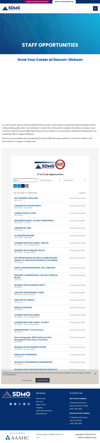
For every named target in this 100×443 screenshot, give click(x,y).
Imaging (39, 408)
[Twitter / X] (20, 404)
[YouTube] (29, 404)
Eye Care (39, 401)
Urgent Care (41, 404)
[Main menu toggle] (95, 8)
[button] (37, 1)
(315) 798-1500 (76, 409)
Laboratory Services (44, 411)
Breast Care (41, 398)
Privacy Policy (41, 434)
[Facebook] (11, 404)
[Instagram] (15, 404)
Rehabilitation (41, 414)
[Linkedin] (24, 404)
